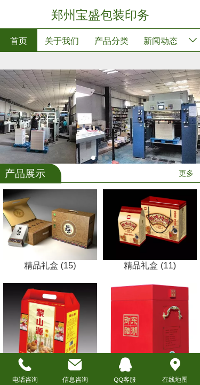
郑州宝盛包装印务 (100, 15)
